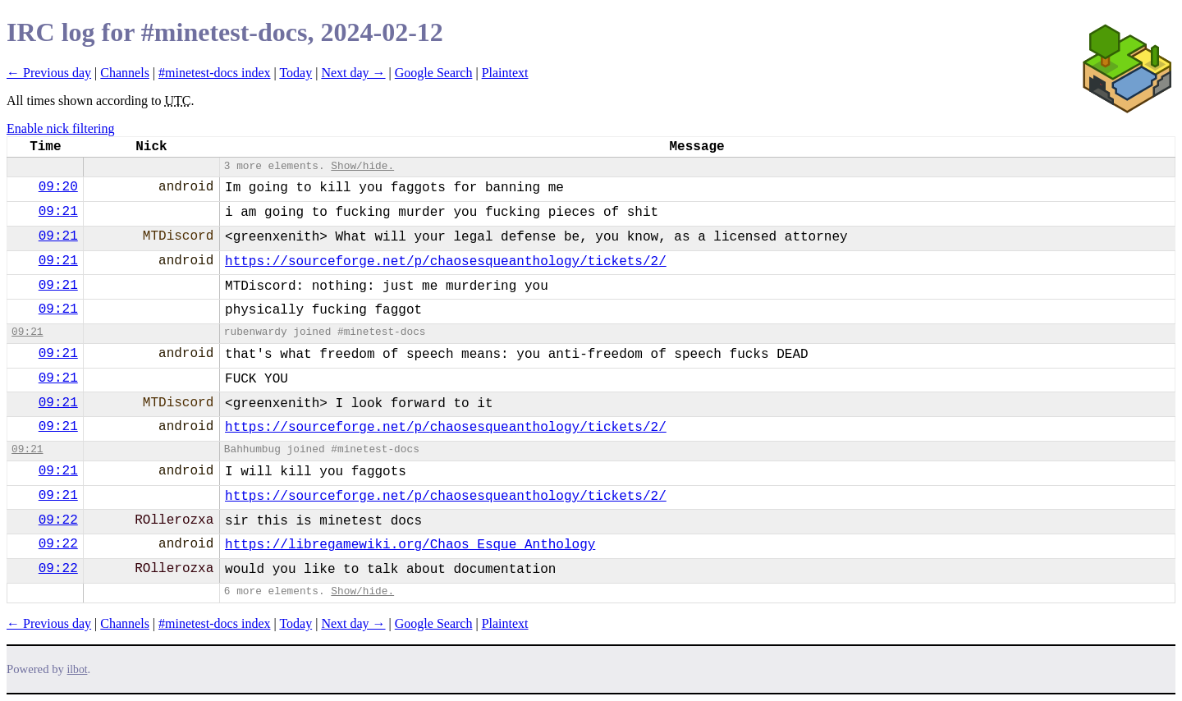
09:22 (58, 520)
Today (295, 73)
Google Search (434, 73)
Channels (124, 73)
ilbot (77, 669)
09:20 (58, 187)
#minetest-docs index (214, 73)
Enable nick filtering (61, 128)
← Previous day (49, 73)
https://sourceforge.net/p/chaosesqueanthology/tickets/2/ (446, 261)
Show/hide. (362, 166)
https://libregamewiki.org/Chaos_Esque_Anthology (410, 545)
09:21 (58, 211)
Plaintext (505, 73)
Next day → (353, 73)
